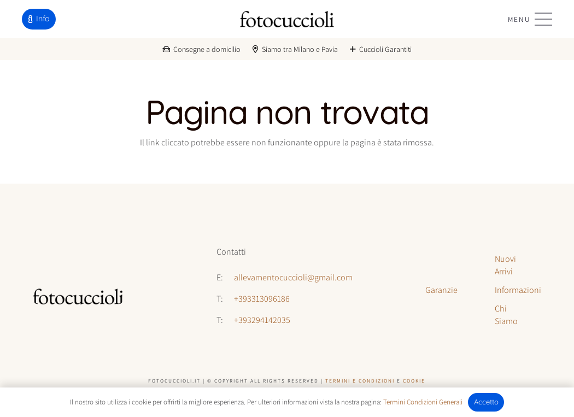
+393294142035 (262, 320)
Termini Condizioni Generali (422, 402)
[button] (530, 19)
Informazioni (518, 290)
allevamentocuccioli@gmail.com (293, 277)
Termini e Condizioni (360, 380)
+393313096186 (262, 298)
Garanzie (441, 290)
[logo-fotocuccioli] (286, 19)
